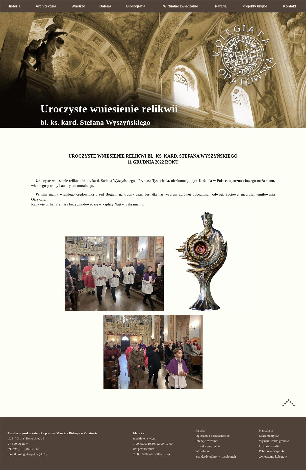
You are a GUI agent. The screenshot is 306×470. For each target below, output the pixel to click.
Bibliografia (135, 6)
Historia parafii (269, 446)
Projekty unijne (254, 6)
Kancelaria (266, 430)
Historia (13, 6)
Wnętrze (78, 6)
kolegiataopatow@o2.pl (33, 454)
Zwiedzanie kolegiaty (273, 456)
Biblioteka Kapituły (272, 451)
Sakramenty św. (269, 435)
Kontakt (289, 6)
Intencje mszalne (206, 441)
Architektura (46, 6)
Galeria (105, 6)
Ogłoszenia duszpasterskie (213, 435)
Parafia (221, 6)
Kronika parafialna (208, 446)
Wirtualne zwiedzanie (180, 6)
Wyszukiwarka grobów (274, 441)
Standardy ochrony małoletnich (216, 456)
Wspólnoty (203, 451)
